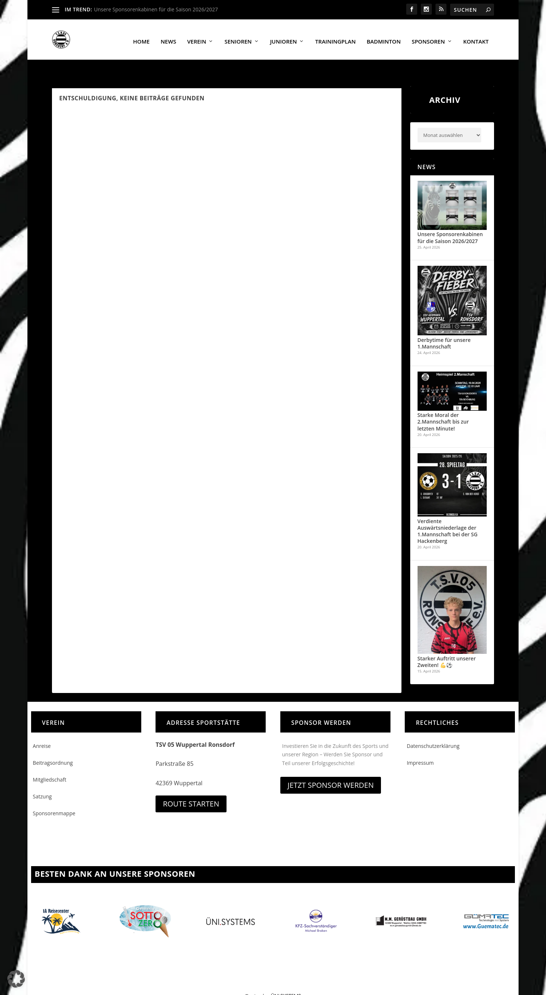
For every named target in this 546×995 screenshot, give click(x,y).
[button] (16, 979)
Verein (196, 38)
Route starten (191, 788)
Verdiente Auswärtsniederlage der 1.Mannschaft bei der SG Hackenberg (448, 515)
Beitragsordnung (53, 747)
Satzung (42, 781)
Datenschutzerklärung (433, 730)
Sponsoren (428, 38)
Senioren (237, 38)
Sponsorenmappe (54, 797)
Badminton (384, 38)
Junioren (283, 38)
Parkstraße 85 (175, 748)
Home (141, 38)
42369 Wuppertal (179, 768)
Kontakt (476, 38)
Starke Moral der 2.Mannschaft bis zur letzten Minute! (443, 406)
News (168, 38)
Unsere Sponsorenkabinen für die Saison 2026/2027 (156, 9)
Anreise (42, 730)
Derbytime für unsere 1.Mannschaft (444, 328)
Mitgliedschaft (50, 764)
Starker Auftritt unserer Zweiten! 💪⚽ (447, 646)
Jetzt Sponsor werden (331, 770)
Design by (273, 980)
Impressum (420, 747)
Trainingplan (335, 38)
